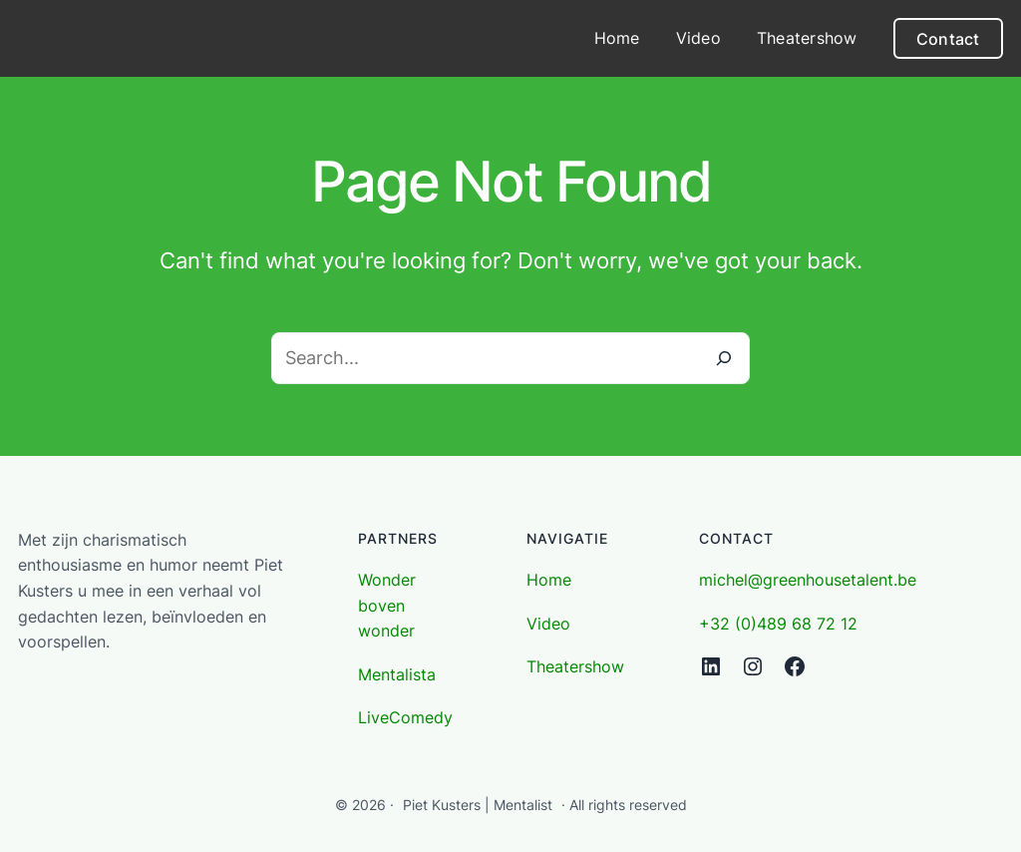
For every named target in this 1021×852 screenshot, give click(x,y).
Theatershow (575, 666)
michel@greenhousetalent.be (807, 580)
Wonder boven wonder (387, 605)
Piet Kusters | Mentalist (477, 804)
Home (548, 580)
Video (548, 624)
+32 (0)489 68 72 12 (778, 624)
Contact (948, 39)
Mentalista (397, 674)
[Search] (724, 358)
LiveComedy (405, 717)
